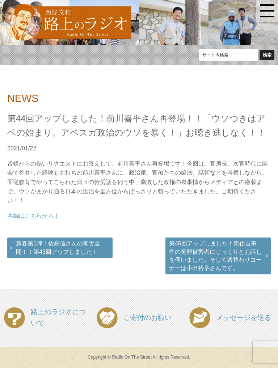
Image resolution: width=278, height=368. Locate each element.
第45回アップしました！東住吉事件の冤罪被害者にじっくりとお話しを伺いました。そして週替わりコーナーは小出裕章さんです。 (215, 255)
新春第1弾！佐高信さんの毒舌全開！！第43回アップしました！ (58, 247)
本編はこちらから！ (33, 216)
